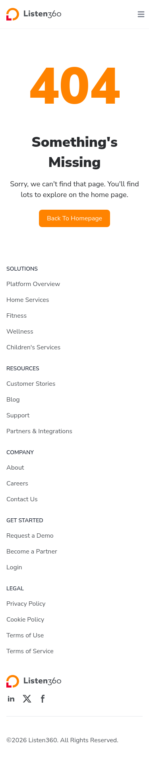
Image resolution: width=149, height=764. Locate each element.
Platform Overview (33, 284)
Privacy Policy (26, 603)
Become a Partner (31, 551)
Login (14, 567)
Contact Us (22, 499)
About (15, 467)
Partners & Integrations (39, 431)
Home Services (27, 300)
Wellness (19, 331)
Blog (13, 399)
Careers (17, 483)
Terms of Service (30, 651)
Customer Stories (31, 383)
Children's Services (33, 347)
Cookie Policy (25, 619)
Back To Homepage (74, 218)
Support (17, 415)
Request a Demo (30, 535)
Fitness (16, 315)
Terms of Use (25, 635)
